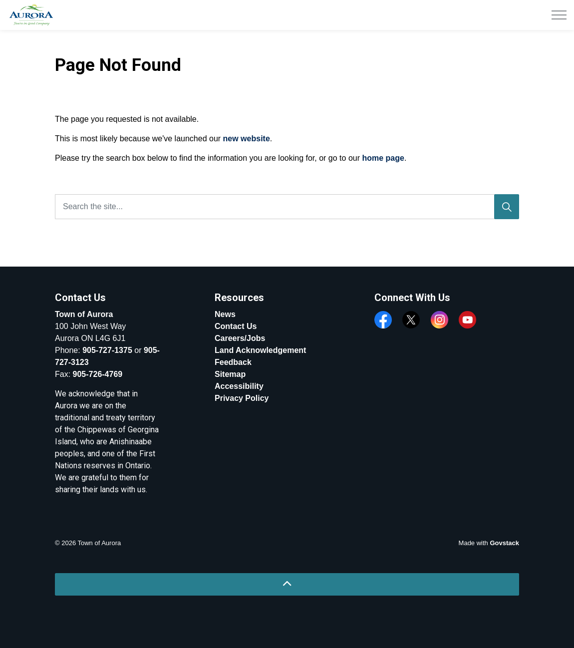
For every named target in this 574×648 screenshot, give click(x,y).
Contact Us (236, 326)
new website (246, 138)
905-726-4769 (98, 374)
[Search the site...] (287, 206)
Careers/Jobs (240, 338)
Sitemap (230, 374)
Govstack (504, 543)
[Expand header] (559, 15)
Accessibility (239, 386)
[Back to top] (287, 584)
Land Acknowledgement (260, 350)
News (225, 314)
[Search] (506, 206)
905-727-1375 (107, 350)
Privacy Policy (242, 398)
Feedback (233, 362)
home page (383, 158)
